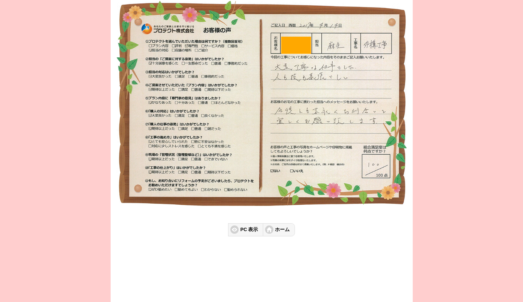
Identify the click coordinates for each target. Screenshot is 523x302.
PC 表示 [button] (249, 229)
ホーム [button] (282, 229)
